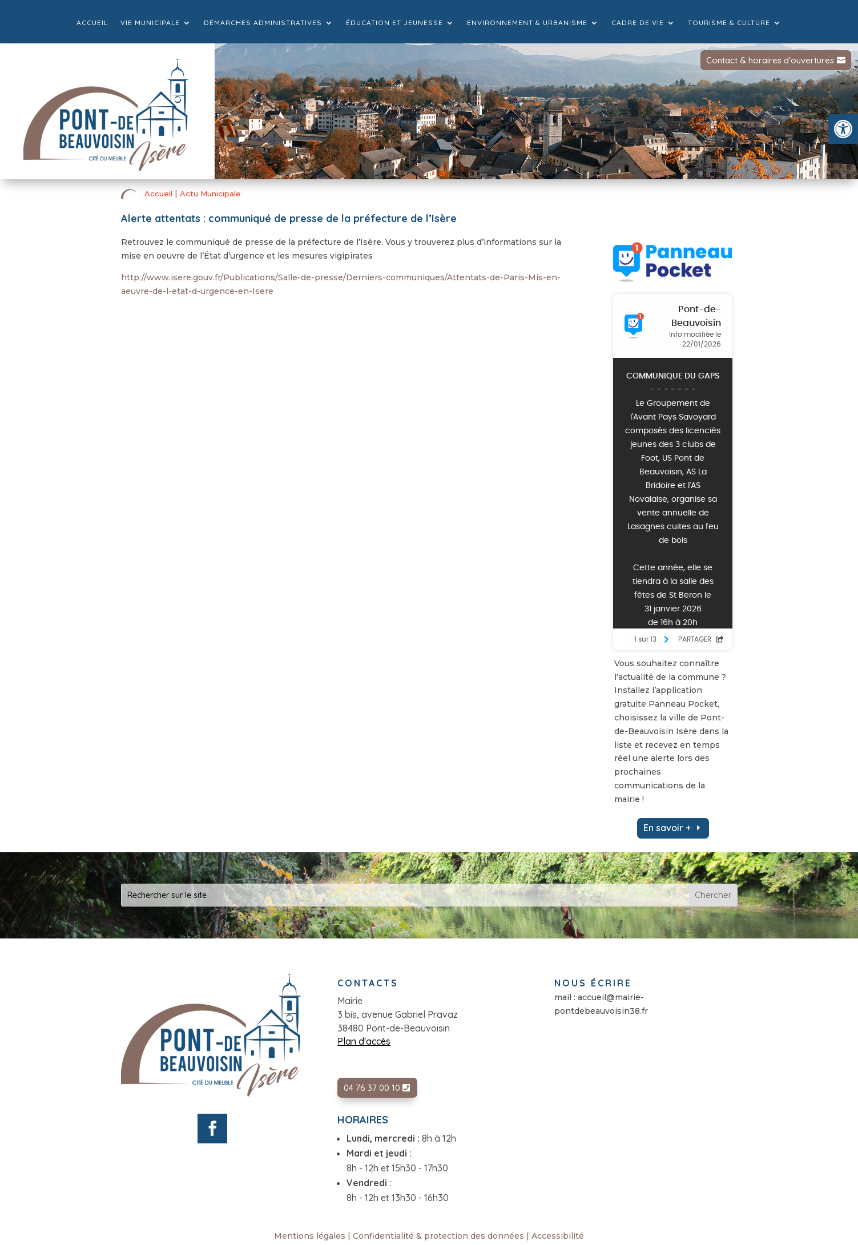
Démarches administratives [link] (263, 23)
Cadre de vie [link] (637, 23)
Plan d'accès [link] (363, 1041)
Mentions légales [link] (309, 1236)
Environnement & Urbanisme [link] (527, 23)
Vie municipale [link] (150, 23)
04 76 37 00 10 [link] (372, 1087)
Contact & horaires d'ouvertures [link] (770, 60)
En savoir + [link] (667, 827)
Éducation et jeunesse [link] (394, 23)
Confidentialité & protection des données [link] (438, 1236)
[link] (843, 129)
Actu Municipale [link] (210, 193)
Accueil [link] (92, 23)
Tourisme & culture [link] (729, 23)
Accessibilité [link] (557, 1236)
